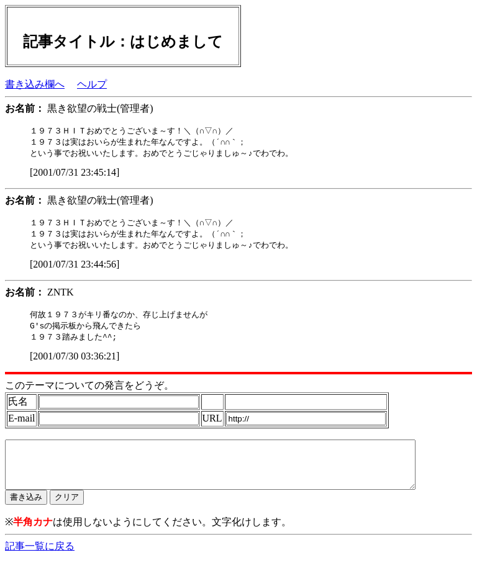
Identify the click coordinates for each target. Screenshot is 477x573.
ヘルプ (92, 84)
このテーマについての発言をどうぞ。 (89, 391)
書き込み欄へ (35, 84)
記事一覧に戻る (40, 561)
